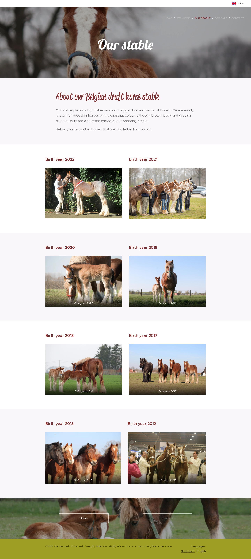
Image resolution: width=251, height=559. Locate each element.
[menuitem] (169, 18)
